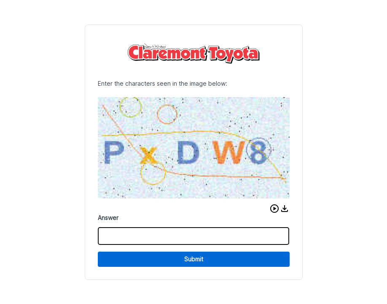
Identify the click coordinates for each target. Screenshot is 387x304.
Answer (108, 217)
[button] (274, 209)
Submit (193, 259)
